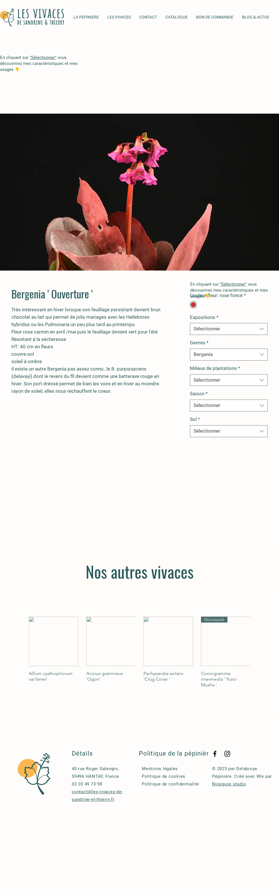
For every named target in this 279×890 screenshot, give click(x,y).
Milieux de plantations (215, 368)
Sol (195, 419)
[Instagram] (227, 754)
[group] (139, 652)
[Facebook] (215, 754)
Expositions (204, 317)
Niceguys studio (229, 784)
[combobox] (229, 329)
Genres (199, 342)
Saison (199, 393)
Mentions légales (160, 768)
